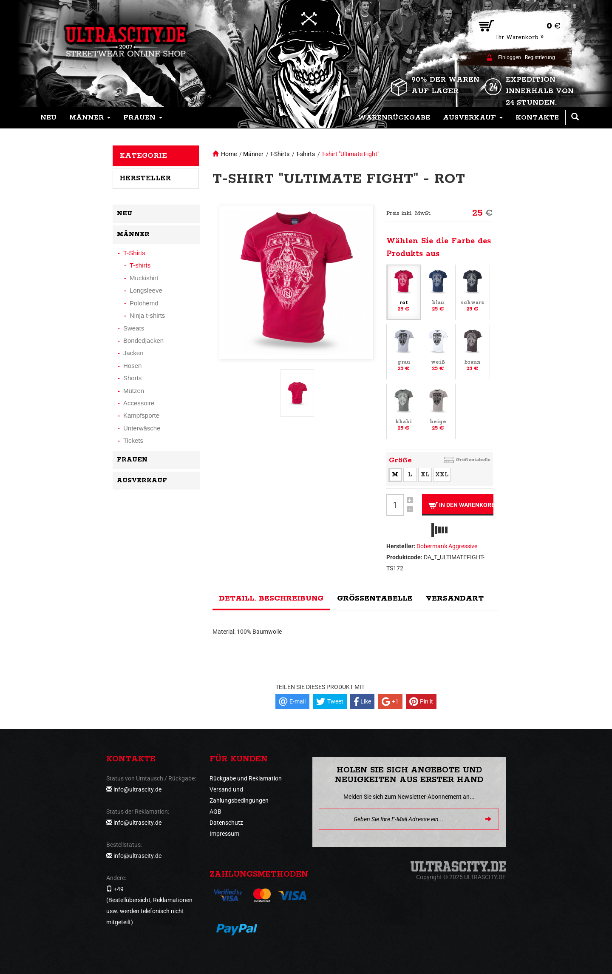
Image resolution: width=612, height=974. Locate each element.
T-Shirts (279, 154)
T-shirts (305, 154)
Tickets (133, 440)
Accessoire (138, 403)
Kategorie (143, 155)
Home (229, 154)
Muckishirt (144, 278)
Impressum (224, 833)
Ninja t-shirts (147, 315)
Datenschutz (226, 822)
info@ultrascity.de (137, 789)
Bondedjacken (143, 340)
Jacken (133, 352)
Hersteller (145, 178)
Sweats (133, 328)
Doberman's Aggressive (446, 546)
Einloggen (509, 57)
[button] (90, 117)
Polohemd (144, 303)
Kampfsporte (141, 415)
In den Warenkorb (460, 505)
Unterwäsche (142, 428)
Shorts (132, 378)
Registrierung (540, 57)
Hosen (132, 365)
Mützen (133, 390)
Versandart (455, 598)
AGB (215, 811)
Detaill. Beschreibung (271, 598)
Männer (253, 154)
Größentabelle (473, 459)
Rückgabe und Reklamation (246, 778)
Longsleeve (146, 290)
